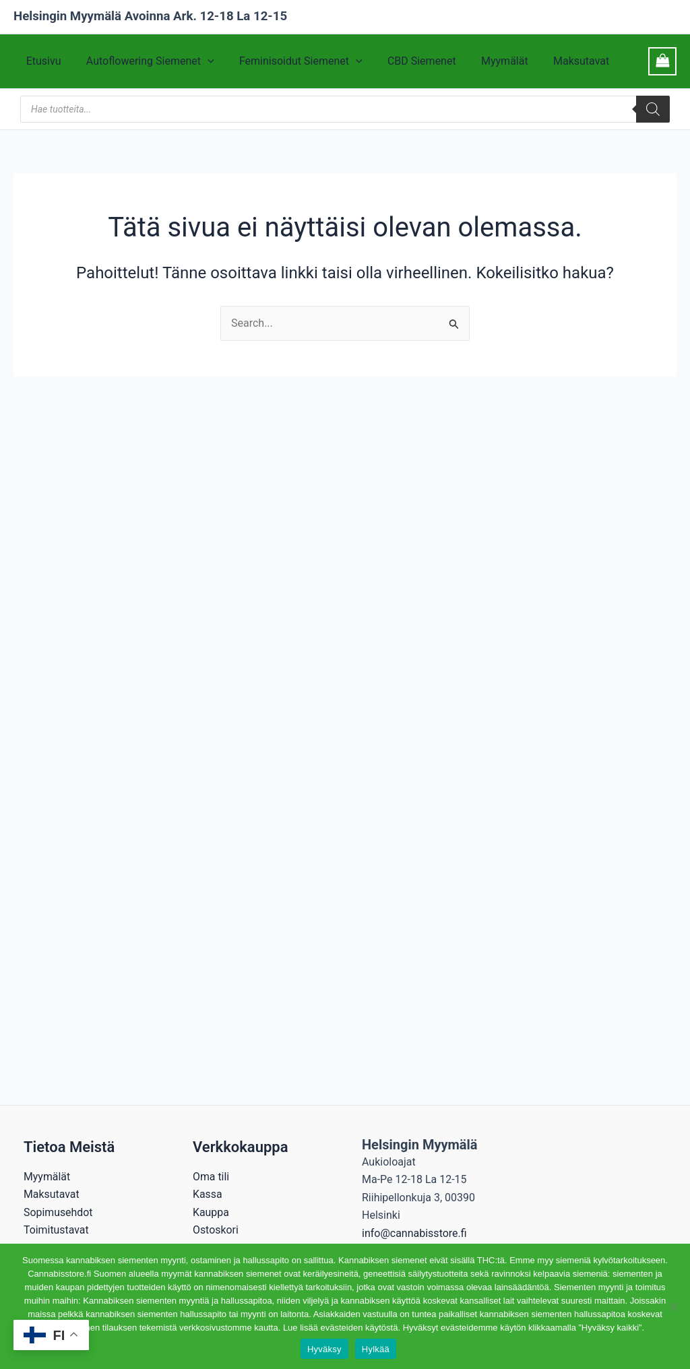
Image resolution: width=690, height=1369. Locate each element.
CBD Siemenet (409, 61)
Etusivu (41, 61)
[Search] (653, 109)
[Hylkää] (673, 1306)
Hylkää (375, 1349)
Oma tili (211, 1176)
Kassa (207, 1194)
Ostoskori (216, 1229)
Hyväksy (324, 1349)
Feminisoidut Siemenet (292, 61)
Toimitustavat (56, 1229)
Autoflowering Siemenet (145, 61)
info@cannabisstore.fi (414, 1233)
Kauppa (211, 1212)
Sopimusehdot (58, 1212)
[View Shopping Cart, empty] (662, 61)
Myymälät (488, 61)
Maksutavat (562, 61)
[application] (202, 61)
